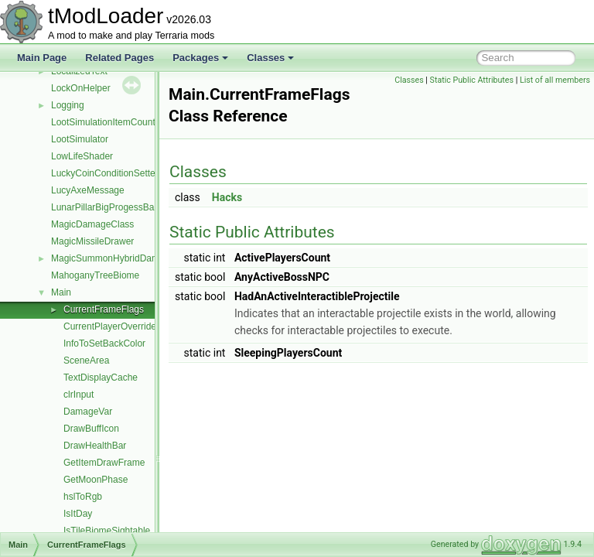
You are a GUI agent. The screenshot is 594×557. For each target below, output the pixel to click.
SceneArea (86, 360)
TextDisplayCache (100, 377)
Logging (67, 105)
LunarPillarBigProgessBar (104, 207)
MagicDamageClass (92, 224)
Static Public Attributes (472, 80)
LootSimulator (79, 139)
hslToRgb (82, 496)
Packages (200, 57)
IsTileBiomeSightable (106, 530)
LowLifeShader (82, 156)
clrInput (78, 394)
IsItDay (77, 513)
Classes (270, 57)
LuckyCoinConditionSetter (105, 173)
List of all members (555, 80)
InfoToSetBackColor (104, 343)
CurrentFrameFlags (103, 309)
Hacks (266, 197)
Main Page (42, 57)
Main (61, 292)
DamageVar (87, 411)
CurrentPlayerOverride (109, 326)
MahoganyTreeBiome (95, 275)
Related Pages (119, 57)
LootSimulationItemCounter (107, 122)
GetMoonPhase (95, 479)
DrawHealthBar (94, 445)
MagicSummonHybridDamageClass (124, 258)
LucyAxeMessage (88, 190)
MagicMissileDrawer (92, 241)
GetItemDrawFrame (104, 462)
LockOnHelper (81, 88)
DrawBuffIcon (91, 428)
